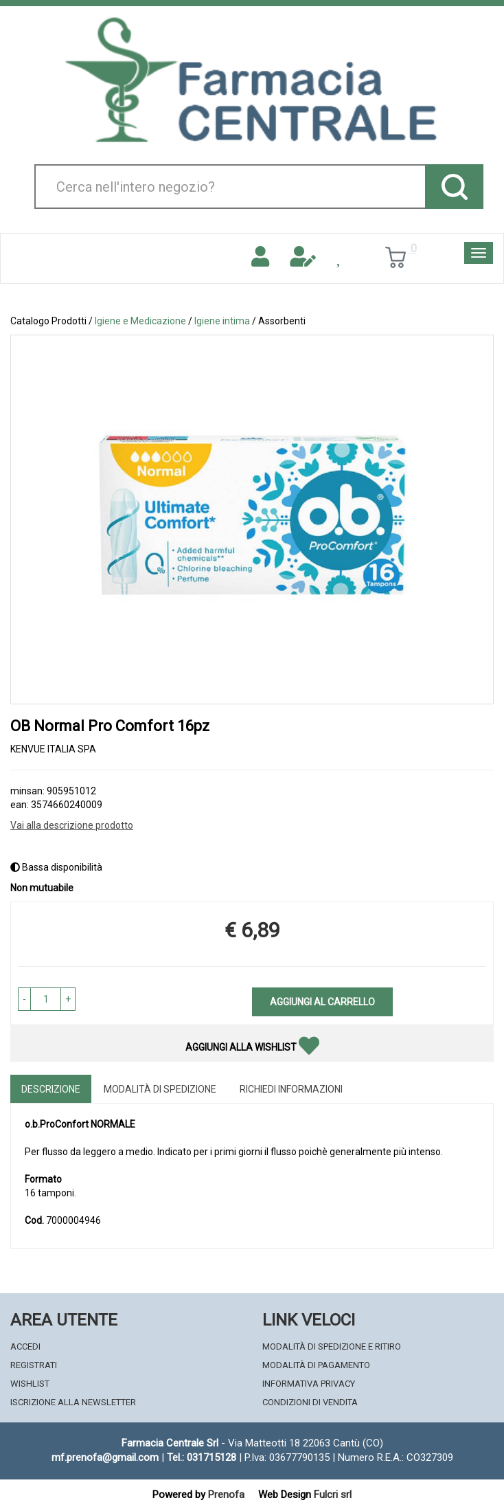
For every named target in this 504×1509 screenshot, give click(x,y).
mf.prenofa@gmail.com (105, 1457)
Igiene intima (222, 320)
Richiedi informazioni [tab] (291, 1089)
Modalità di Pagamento (316, 1365)
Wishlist (29, 1383)
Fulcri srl (333, 1494)
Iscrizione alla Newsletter (73, 1402)
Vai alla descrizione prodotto (71, 825)
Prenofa (226, 1494)
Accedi (25, 1346)
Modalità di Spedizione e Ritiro (331, 1346)
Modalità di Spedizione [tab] (160, 1089)
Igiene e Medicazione (140, 320)
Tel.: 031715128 (201, 1457)
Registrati (33, 1365)
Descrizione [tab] (50, 1089)
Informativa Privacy (308, 1383)
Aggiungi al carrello (322, 1001)
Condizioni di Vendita (310, 1402)
